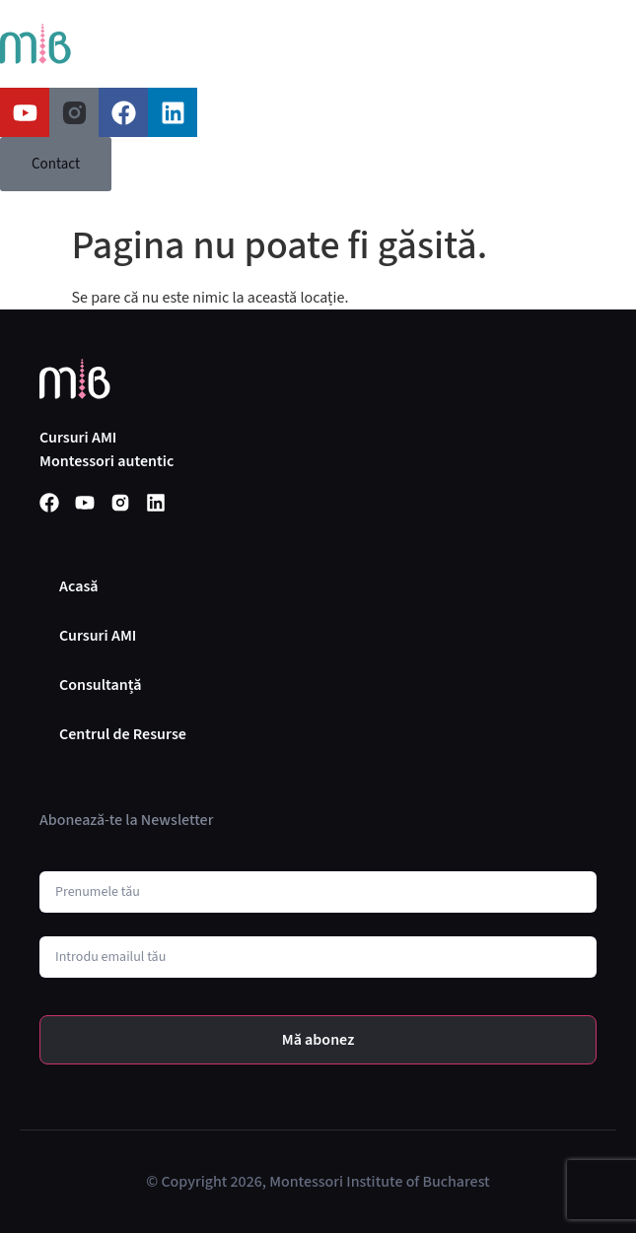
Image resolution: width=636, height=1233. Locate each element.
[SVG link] (35, 44)
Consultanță (100, 685)
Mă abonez (318, 1040)
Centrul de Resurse (122, 734)
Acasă (79, 586)
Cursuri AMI (97, 636)
